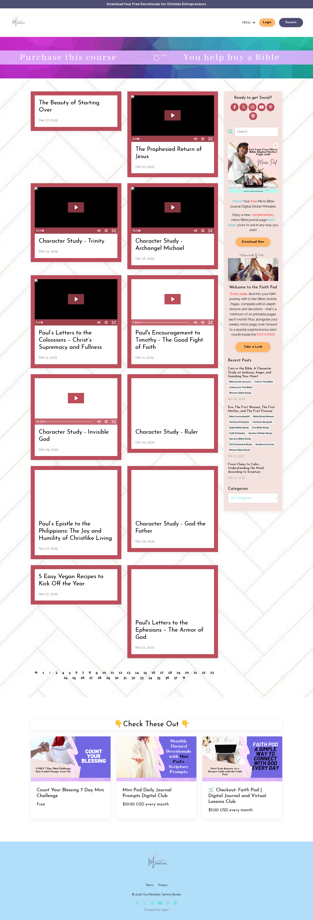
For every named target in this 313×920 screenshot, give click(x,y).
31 (125, 678)
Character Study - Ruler (166, 432)
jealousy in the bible (240, 387)
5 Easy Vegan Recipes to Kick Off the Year (71, 580)
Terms (150, 885)
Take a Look (253, 346)
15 (145, 673)
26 (82, 678)
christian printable (239, 422)
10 (104, 673)
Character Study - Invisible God (74, 435)
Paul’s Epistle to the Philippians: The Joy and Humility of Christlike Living (75, 531)
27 (91, 678)
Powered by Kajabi (157, 909)
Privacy (162, 885)
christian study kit (262, 422)
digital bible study (239, 427)
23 (212, 673)
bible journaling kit (239, 416)
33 (142, 678)
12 (120, 673)
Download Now (253, 241)
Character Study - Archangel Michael (159, 244)
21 (195, 673)
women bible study (239, 450)
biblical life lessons (240, 382)
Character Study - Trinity (71, 241)
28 (99, 678)
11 (112, 673)
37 (175, 678)
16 (153, 673)
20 (187, 673)
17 (161, 673)
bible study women (263, 416)
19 (178, 673)
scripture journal (265, 444)
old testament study (240, 444)
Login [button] (267, 22)
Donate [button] (291, 22)
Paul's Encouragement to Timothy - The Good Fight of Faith (169, 340)
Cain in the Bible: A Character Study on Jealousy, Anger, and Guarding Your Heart (249, 372)
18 (170, 673)
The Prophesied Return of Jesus (168, 153)
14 (137, 673)
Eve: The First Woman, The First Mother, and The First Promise (251, 409)
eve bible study (260, 427)
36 (167, 678)
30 (117, 678)
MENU (248, 22)
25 (74, 678)
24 (65, 678)
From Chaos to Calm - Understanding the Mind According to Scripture (245, 468)
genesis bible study (240, 439)
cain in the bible (264, 382)
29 (108, 678)
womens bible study (240, 393)
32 (133, 678)
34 (150, 678)
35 (158, 678)
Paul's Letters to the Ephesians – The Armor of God (169, 630)
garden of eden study (260, 433)
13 (128, 673)
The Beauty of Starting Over (69, 106)
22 (203, 673)
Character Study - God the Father (170, 527)
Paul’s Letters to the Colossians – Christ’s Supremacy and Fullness (70, 340)
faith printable (237, 433)
